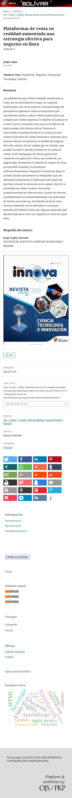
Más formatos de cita (17, 403)
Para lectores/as (13, 520)
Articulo (7, 447)
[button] (10, 459)
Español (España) (15, 651)
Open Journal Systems (17, 671)
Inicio (6, 11)
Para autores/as (13, 525)
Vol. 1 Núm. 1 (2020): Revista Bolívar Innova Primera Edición (33, 14)
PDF (10, 355)
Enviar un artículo (17, 556)
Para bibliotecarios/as (16, 531)
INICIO (12, 3)
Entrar (8, 571)
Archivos (17, 11)
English (9, 656)
